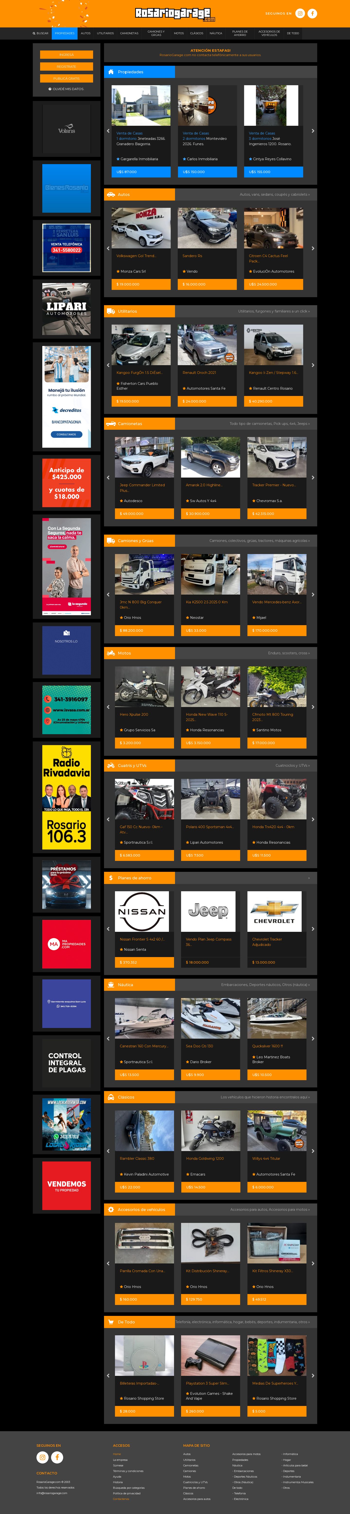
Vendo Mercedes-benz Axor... (277, 602)
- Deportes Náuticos (244, 1476)
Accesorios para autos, (249, 1209)
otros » (304, 1322)
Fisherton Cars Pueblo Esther (140, 386)
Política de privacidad (126, 1493)
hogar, (239, 1322)
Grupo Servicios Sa (137, 730)
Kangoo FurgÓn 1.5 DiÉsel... (143, 372)
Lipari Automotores (204, 842)
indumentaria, (286, 1322)
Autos (187, 1454)
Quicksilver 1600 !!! (267, 1046)
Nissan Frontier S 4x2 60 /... (142, 939)
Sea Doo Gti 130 (199, 1046)
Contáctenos (121, 1499)
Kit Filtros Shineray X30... (272, 1271)
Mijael (259, 617)
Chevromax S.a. (267, 501)
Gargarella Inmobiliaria (140, 159)
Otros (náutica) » (296, 985)
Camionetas (190, 1465)
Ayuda (117, 1476)
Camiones (189, 1471)
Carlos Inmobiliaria (203, 159)
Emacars (195, 1174)
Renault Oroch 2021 (202, 372)
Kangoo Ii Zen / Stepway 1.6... (277, 372)
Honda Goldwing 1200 (205, 1158)
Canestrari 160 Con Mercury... (144, 1046)
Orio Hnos (130, 617)
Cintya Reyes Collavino (273, 159)
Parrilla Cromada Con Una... (142, 1271)
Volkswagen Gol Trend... (140, 256)
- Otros (285, 1487)
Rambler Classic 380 (137, 1158)
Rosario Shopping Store (142, 1398)
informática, (222, 1322)
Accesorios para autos (196, 1499)
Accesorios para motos (288, 1209)
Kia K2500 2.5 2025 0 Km (207, 602)
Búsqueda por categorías (129, 1487)
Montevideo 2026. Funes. (208, 138)
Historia (118, 1482)
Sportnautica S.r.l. (136, 842)
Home (117, 1454)
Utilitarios (189, 1460)
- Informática (289, 1454)
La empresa (120, 1460)
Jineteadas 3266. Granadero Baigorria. (144, 138)
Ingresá (67, 55)
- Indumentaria (291, 1476)
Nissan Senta (133, 949)
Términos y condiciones (128, 1471)
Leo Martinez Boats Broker (271, 1059)
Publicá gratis (66, 78)
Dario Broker (198, 1062)
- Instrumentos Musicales (297, 1482)
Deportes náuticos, (265, 985)
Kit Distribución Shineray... (207, 1271)
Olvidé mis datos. (66, 89)
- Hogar (286, 1460)
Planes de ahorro (194, 1487)
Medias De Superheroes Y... (275, 1383)
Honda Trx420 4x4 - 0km (273, 827)
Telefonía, (183, 1322)
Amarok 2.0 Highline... (204, 485)
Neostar (195, 617)
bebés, (251, 1322)
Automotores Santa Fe (207, 388)
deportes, (265, 1322)
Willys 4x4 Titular (266, 1158)
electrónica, (202, 1322)
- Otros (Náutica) (242, 1482)
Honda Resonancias (205, 730)
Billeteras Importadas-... (139, 1383)
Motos (187, 1476)
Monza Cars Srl (134, 271)
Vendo (193, 271)
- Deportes (287, 1471)
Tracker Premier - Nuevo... (274, 485)
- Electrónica (240, 1499)
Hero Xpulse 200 (134, 714)
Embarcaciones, (235, 985)
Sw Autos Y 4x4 (201, 501)
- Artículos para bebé (294, 1465)
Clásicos (188, 1493)
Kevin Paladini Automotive (144, 1174)
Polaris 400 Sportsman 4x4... (210, 827)
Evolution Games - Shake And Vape (209, 1396)
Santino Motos (266, 730)
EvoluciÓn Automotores (275, 271)
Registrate (66, 66)
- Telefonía (239, 1493)
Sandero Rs (195, 256)
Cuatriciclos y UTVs (195, 1482)
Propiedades (240, 1460)
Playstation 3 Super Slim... (207, 1383)
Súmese (118, 1465)
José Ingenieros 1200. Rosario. (273, 138)
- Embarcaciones (243, 1471)
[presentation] (108, 131)
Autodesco (131, 501)
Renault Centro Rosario (274, 388)
